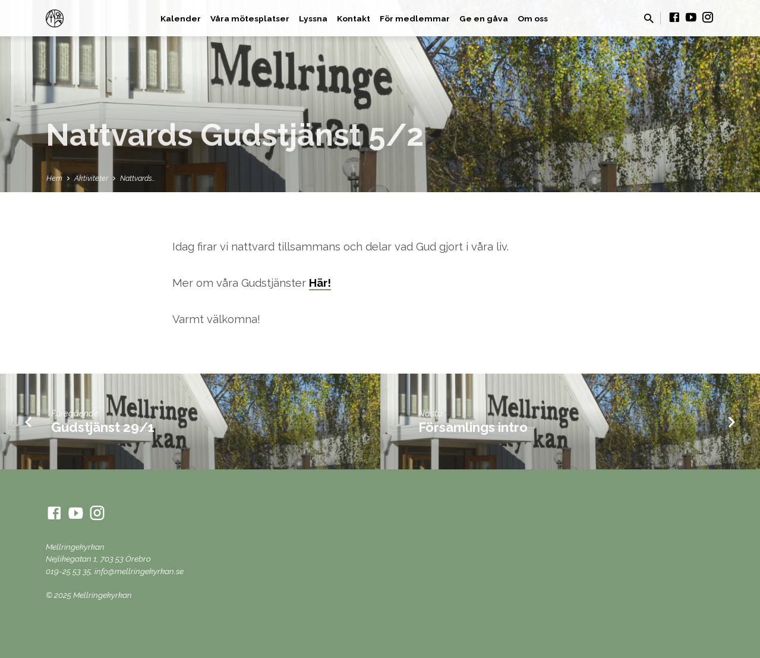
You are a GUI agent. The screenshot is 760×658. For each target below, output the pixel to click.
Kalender (180, 18)
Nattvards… (138, 178)
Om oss (533, 18)
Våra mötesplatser (249, 18)
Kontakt (353, 18)
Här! (320, 283)
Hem (54, 178)
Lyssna (313, 18)
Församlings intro (473, 427)
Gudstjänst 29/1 (102, 427)
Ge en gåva (483, 18)
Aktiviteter (91, 178)
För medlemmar (415, 18)
